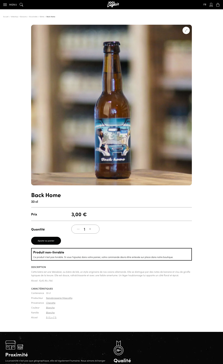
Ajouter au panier (46, 240)
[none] (204, 4)
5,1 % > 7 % (51, 317)
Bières (42, 16)
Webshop (14, 16)
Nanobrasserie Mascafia (59, 297)
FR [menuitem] (204, 4)
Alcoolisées (33, 16)
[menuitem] (204, 4)
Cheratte (50, 302)
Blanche (50, 307)
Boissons (23, 16)
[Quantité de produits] (84, 229)
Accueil (6, 16)
